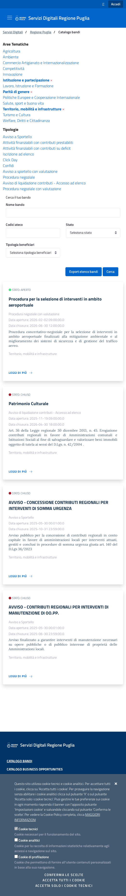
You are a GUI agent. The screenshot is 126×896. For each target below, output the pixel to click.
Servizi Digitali (13, 31)
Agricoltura (11, 51)
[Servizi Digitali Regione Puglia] (55, 18)
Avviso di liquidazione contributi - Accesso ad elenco (44, 183)
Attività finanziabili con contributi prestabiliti (38, 142)
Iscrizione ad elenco (18, 154)
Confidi (8, 165)
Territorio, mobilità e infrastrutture (32, 109)
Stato (70, 224)
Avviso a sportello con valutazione (30, 171)
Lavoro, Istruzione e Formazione (28, 86)
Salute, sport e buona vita (23, 103)
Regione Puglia (40, 31)
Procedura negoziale (19, 177)
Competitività (13, 68)
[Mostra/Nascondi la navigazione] (10, 17)
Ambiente (11, 57)
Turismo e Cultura (16, 115)
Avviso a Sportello (17, 137)
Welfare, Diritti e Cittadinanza (26, 120)
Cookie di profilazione (34, 856)
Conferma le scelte (64, 875)
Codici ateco (14, 224)
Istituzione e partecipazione (26, 80)
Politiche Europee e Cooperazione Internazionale (41, 97)
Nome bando (15, 204)
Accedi (115, 4)
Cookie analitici (29, 840)
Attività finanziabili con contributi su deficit (37, 148)
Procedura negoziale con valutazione (32, 189)
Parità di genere (16, 91)
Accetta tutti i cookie (64, 880)
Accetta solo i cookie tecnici (64, 885)
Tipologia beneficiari (20, 244)
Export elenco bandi (83, 271)
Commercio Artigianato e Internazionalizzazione (41, 63)
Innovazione (12, 74)
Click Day (10, 160)
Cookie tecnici (28, 828)
